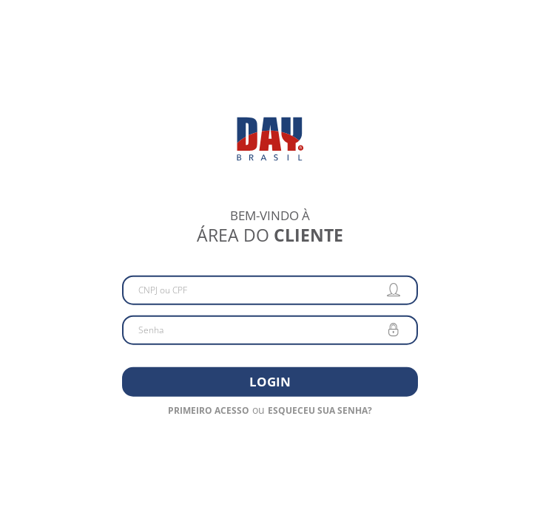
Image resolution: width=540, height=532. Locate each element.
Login (270, 380)
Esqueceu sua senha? (320, 409)
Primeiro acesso (208, 409)
